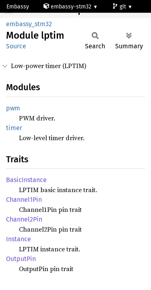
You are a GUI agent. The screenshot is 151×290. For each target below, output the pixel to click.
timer (14, 128)
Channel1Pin (24, 199)
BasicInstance (26, 180)
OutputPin (21, 259)
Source (16, 46)
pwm (13, 108)
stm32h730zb (27, 20)
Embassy (17, 6)
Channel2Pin (24, 219)
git (120, 6)
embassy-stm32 (68, 6)
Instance (18, 239)
